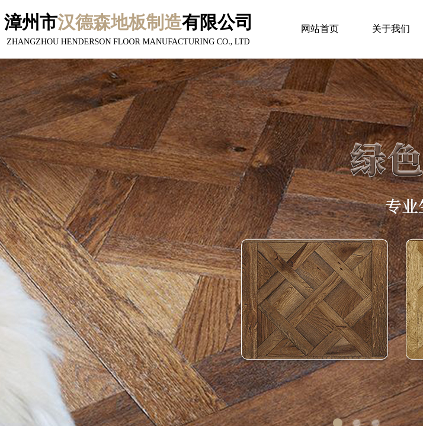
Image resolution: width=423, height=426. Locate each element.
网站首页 (320, 29)
